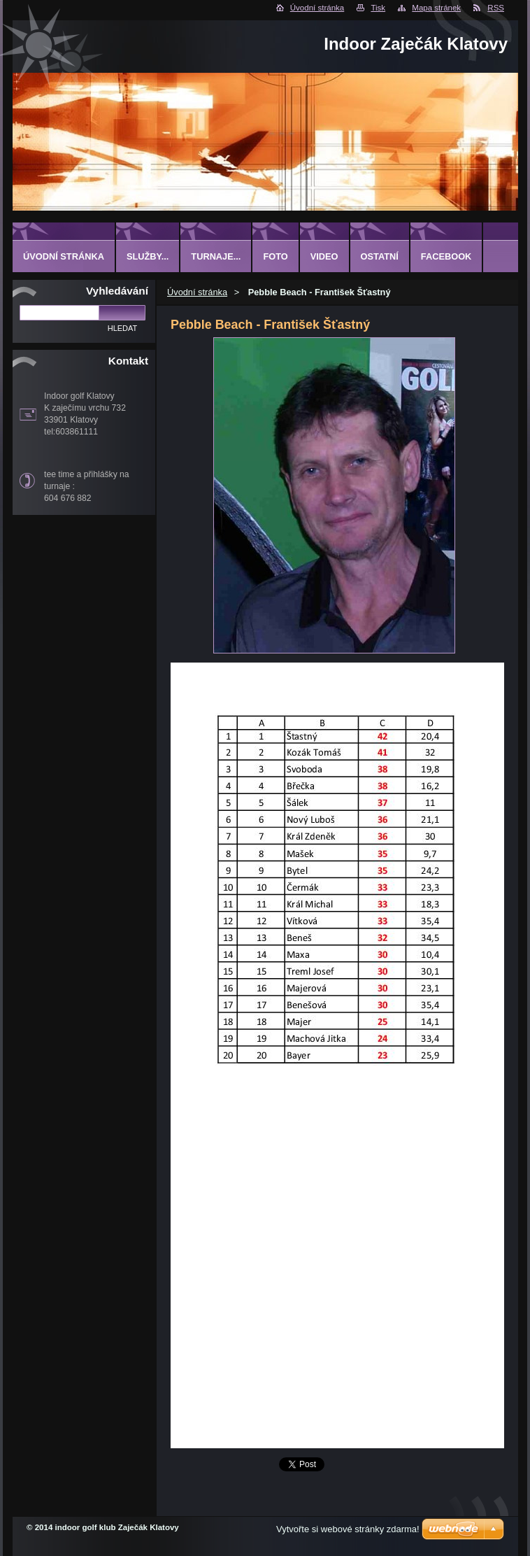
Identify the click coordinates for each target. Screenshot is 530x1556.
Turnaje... (216, 256)
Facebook (446, 256)
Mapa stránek (436, 7)
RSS (495, 7)
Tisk (378, 7)
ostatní (380, 256)
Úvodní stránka (317, 7)
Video (324, 256)
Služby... (148, 256)
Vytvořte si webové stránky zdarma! (348, 1529)
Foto (275, 256)
